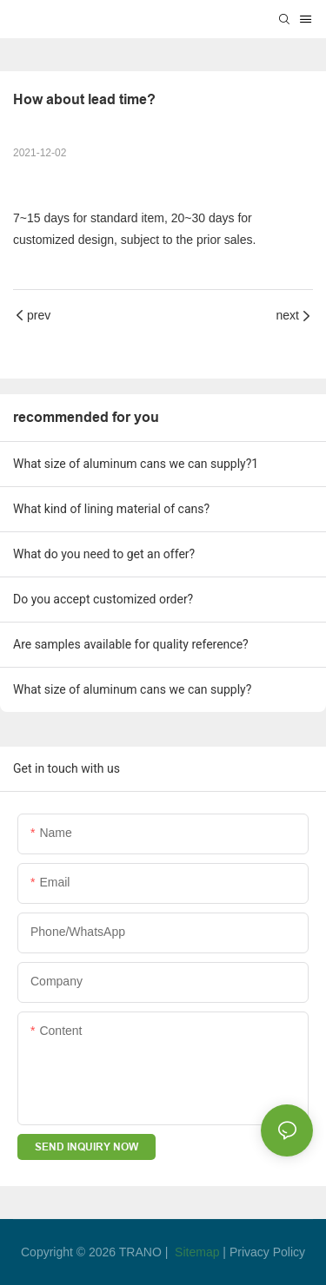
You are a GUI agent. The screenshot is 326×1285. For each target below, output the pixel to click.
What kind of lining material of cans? (111, 509)
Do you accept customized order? (103, 599)
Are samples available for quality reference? (131, 644)
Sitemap (197, 1252)
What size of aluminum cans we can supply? (132, 689)
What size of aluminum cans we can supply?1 (135, 464)
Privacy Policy (267, 1252)
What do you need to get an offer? (104, 554)
